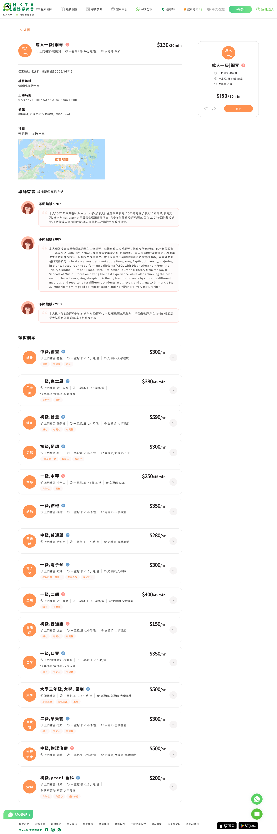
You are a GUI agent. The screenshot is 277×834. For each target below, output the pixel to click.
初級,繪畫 (49, 417)
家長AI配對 (174, 824)
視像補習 (88, 824)
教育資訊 (40, 824)
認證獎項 (56, 824)
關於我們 (24, 824)
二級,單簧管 (52, 718)
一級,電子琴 (52, 564)
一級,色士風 (52, 381)
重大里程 (72, 824)
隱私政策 (157, 824)
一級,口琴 (49, 653)
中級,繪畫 (49, 351)
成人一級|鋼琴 (49, 44)
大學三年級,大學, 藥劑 (62, 689)
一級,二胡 (49, 594)
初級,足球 (49, 446)
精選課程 (104, 824)
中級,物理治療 (54, 748)
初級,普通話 (52, 624)
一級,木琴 (49, 476)
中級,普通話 (52, 535)
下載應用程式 (138, 824)
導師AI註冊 (192, 824)
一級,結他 (49, 505)
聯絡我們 (120, 824)
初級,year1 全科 (57, 777)
